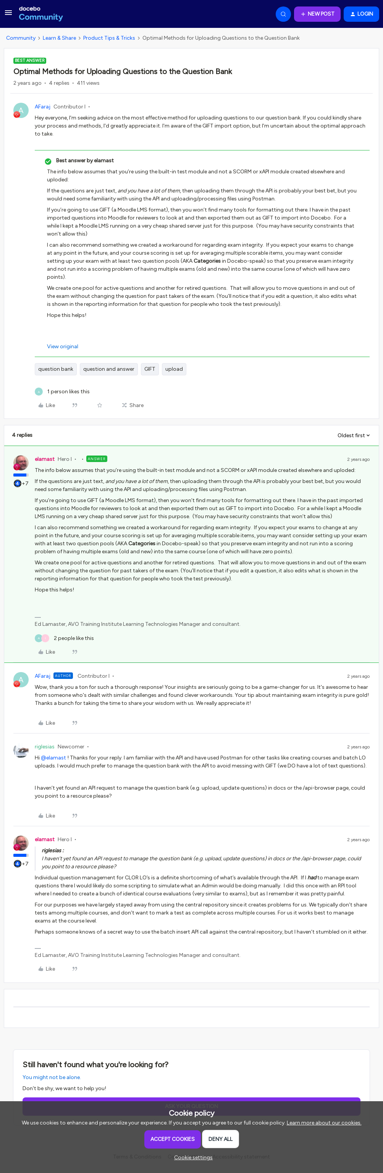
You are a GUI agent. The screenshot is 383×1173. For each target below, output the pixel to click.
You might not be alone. (52, 1077)
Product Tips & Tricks (109, 38)
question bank (55, 369)
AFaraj (42, 106)
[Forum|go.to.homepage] (41, 14)
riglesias (45, 746)
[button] (8, 15)
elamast (45, 459)
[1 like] (62, 392)
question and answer (108, 369)
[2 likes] (64, 638)
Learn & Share (59, 38)
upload (174, 369)
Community (21, 38)
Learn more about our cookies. (324, 1123)
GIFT (149, 369)
